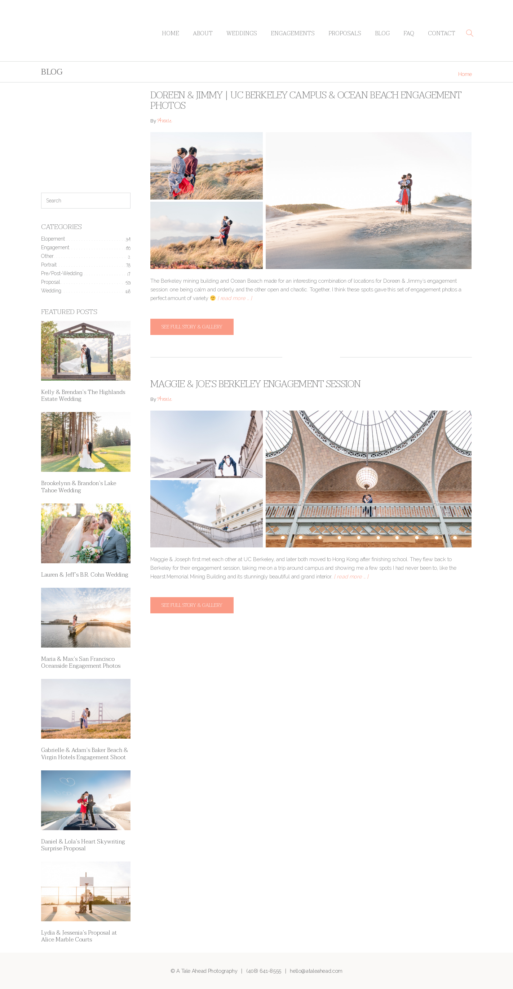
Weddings (241, 33)
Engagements (293, 33)
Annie (164, 121)
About (203, 33)
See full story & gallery (192, 327)
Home (170, 33)
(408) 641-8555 (263, 971)
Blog (382, 33)
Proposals (344, 33)
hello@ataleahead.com (316, 971)
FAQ (408, 33)
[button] (469, 33)
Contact (441, 33)
